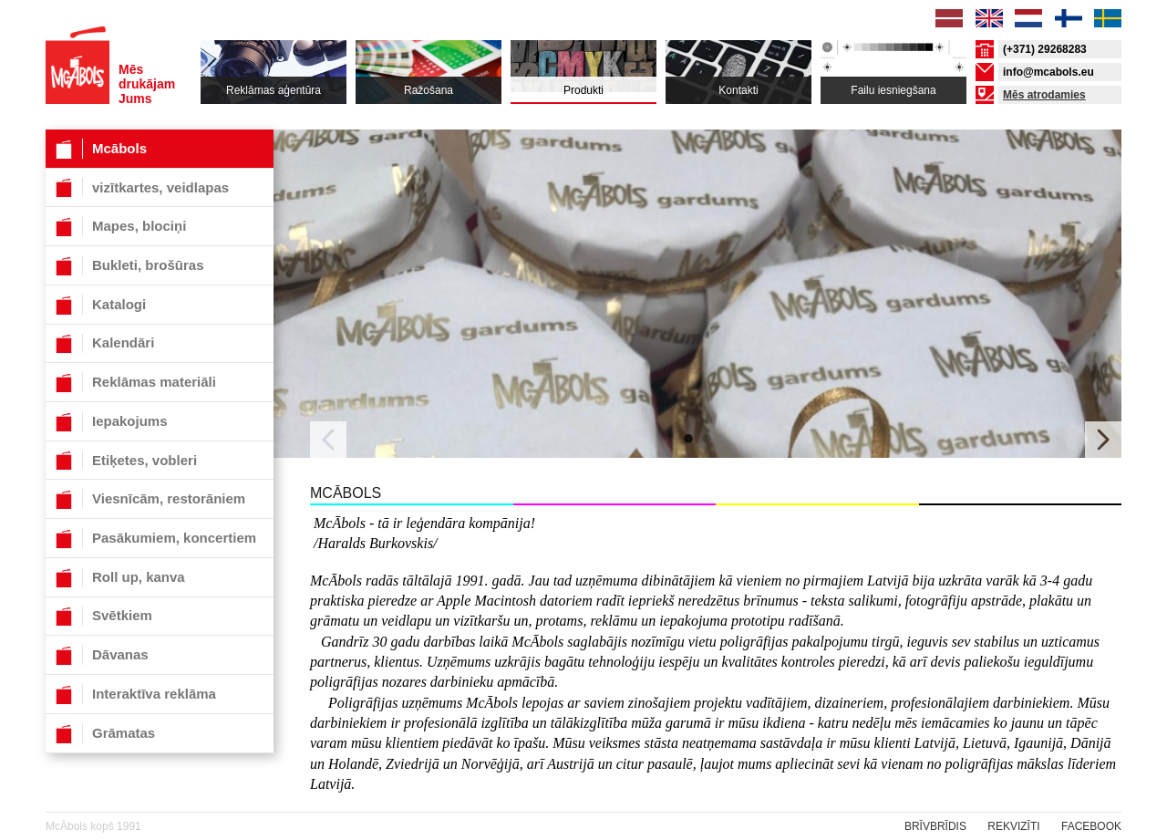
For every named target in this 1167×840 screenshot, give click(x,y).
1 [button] (688, 439)
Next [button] (1103, 439)
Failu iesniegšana (893, 90)
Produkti (583, 90)
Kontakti (738, 90)
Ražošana (428, 90)
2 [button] (706, 439)
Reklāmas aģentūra (273, 90)
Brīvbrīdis (935, 826)
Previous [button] (328, 439)
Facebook (1091, 826)
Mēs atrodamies (1044, 94)
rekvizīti (1013, 826)
